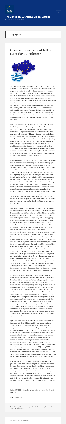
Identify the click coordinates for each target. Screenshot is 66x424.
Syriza (12, 408)
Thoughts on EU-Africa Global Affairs (27, 16)
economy (41, 407)
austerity (27, 407)
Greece (47, 407)
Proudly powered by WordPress (19, 420)
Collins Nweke (35, 407)
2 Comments (20, 408)
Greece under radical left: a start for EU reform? (31, 52)
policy (51, 407)
